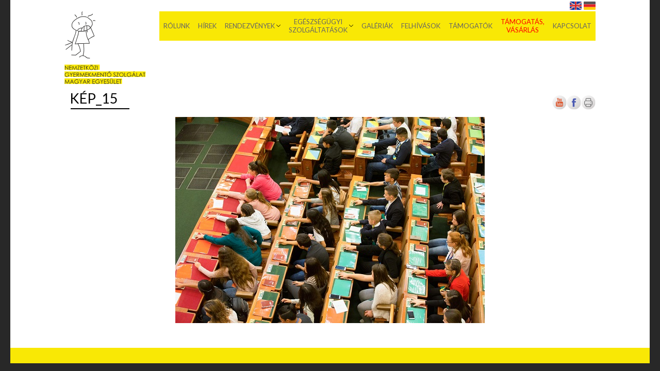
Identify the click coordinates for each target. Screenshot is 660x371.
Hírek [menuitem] (207, 26)
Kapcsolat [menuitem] (572, 26)
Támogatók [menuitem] (470, 26)
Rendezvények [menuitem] (250, 26)
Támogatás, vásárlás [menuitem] (522, 26)
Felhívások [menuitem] (420, 26)
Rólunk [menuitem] (176, 26)
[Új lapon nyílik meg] (574, 107)
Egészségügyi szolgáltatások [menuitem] (318, 26)
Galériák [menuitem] (377, 26)
